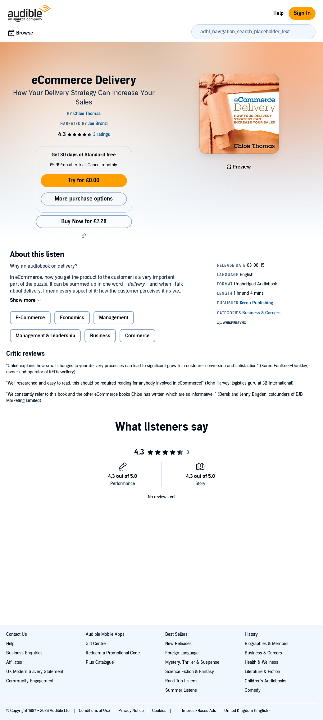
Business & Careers (263, 653)
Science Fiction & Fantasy (189, 671)
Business (100, 336)
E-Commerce (30, 318)
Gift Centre (96, 643)
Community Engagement (29, 681)
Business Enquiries (24, 653)
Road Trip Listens (181, 681)
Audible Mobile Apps (105, 634)
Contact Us (16, 634)
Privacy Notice (131, 710)
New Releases (178, 643)
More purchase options (84, 199)
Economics (72, 318)
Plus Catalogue (100, 662)
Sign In (302, 13)
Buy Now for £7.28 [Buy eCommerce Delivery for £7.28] (84, 221)
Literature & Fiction (262, 671)
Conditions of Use (95, 710)
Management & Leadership (45, 336)
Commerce (137, 336)
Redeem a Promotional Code (113, 653)
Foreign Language (181, 653)
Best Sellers (176, 634)
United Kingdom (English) (247, 710)
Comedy (253, 690)
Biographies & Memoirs (267, 643)
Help (278, 13)
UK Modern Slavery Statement (34, 671)
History (251, 634)
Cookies (159, 710)
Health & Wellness (261, 662)
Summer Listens (181, 690)
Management (113, 318)
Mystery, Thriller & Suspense (192, 662)
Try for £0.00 (83, 180)
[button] (83, 235)
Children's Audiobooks (265, 681)
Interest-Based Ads (199, 710)
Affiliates (14, 662)
